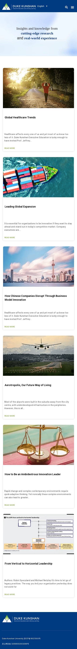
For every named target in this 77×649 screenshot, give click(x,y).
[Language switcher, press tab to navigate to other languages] (42, 6)
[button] (66, 7)
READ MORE (9, 148)
